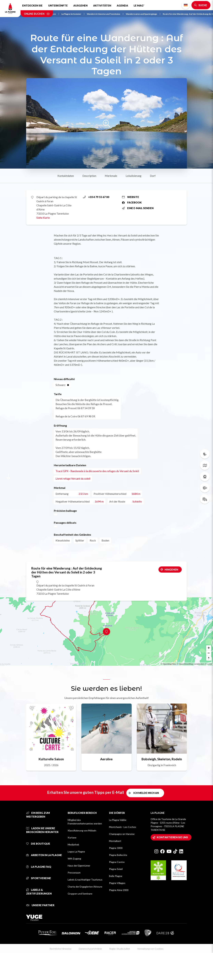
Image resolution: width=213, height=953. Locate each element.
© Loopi (208, 664)
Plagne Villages (117, 883)
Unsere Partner (40, 905)
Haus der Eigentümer (79, 865)
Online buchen (37, 13)
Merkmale (111, 175)
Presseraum (74, 872)
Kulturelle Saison (51, 759)
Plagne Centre (117, 862)
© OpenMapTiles (168, 664)
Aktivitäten (102, 5)
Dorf (153, 175)
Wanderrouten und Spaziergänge (143, 14)
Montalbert (115, 840)
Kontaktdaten (65, 175)
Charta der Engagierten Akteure (85, 886)
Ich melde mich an (146, 792)
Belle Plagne (115, 876)
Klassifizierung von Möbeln (82, 830)
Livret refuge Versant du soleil (73, 478)
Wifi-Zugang (74, 858)
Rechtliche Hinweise (60, 948)
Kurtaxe (72, 837)
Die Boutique (38, 843)
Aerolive (106, 759)
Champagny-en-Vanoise (122, 833)
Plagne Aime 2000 (118, 890)
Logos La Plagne (76, 851)
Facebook (132, 202)
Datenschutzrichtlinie (90, 948)
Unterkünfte (58, 5)
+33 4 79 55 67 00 (96, 196)
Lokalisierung (133, 175)
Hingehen (171, 569)
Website (130, 196)
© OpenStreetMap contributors (190, 664)
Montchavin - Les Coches (122, 826)
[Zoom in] (208, 647)
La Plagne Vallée (117, 819)
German (186, 5)
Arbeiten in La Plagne (44, 855)
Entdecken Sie (32, 5)
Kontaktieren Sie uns (172, 837)
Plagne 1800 (115, 847)
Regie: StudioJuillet (119, 948)
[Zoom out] (208, 653)
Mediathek (73, 844)
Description (89, 175)
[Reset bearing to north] (208, 658)
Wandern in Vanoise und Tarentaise (105, 14)
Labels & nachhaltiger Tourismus (85, 879)
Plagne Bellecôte (118, 854)
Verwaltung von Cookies (150, 948)
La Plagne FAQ (38, 866)
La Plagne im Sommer (73, 14)
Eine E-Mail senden (138, 208)
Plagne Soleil (116, 869)
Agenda (122, 5)
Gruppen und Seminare (80, 893)
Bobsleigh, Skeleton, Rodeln (162, 759)
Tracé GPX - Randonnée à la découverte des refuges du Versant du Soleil (97, 471)
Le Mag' (139, 5)
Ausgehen (80, 5)
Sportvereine (38, 878)
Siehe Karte (43, 217)
